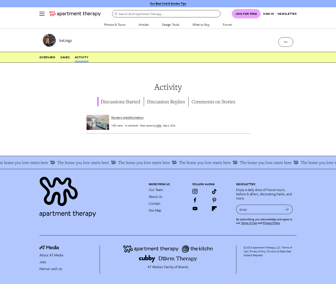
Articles (144, 24)
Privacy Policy (271, 223)
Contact (154, 203)
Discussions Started (120, 101)
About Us (155, 196)
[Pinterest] (214, 200)
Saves (65, 57)
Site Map (155, 210)
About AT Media (51, 255)
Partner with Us (50, 268)
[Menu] (42, 13)
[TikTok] (214, 191)
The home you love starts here (84, 162)
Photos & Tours (114, 24)
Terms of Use (249, 223)
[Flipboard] (214, 208)
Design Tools (170, 24)
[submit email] (287, 209)
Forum (227, 24)
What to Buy (201, 24)
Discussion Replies (166, 101)
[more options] (285, 42)
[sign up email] (258, 209)
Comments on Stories (213, 101)
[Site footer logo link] (91, 195)
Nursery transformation (127, 117)
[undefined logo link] (75, 13)
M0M (158, 125)
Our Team (156, 189)
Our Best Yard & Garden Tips (168, 3)
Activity (81, 57)
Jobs (42, 261)
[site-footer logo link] (49, 248)
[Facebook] (195, 200)
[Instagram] (195, 191)
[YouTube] (195, 208)
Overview (47, 57)
